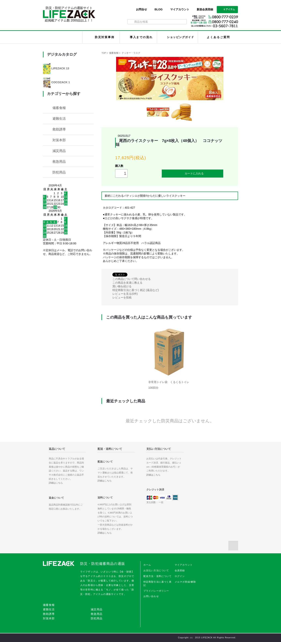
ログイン (180, 576)
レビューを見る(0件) (125, 293)
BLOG (159, 9)
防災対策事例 (105, 37)
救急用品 (59, 161)
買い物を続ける (122, 286)
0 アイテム (227, 9)
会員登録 (180, 570)
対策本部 (59, 140)
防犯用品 (59, 172)
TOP (103, 53)
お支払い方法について (156, 570)
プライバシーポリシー (156, 591)
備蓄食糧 (113, 53)
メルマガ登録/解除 (185, 582)
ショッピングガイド (180, 37)
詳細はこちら (56, 483)
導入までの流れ (141, 37)
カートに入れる (192, 173)
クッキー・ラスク (131, 53)
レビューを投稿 (122, 297)
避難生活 (59, 119)
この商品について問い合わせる (131, 278)
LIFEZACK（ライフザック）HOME (63, 37)
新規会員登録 (205, 9)
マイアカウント (179, 9)
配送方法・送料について (157, 576)
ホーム (147, 565)
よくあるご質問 (218, 37)
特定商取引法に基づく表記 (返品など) (135, 290)
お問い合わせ (151, 596)
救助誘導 (59, 129)
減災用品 (59, 151)
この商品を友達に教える (127, 282)
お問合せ (141, 9)
